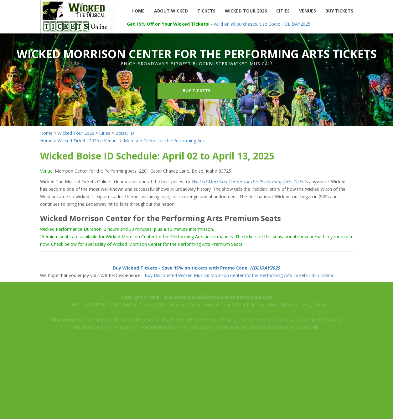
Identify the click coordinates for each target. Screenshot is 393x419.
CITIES (283, 11)
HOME (138, 11)
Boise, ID (124, 133)
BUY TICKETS (339, 11)
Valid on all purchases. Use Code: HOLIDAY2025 (262, 24)
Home (46, 133)
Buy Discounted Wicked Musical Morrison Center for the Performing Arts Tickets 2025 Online (239, 275)
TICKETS (206, 11)
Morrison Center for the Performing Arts (164, 141)
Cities (104, 133)
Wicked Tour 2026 (76, 133)
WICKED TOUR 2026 (246, 11)
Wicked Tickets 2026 (78, 141)
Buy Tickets (196, 90)
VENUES (307, 11)
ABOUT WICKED (171, 11)
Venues (111, 141)
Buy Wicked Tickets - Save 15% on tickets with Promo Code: (196, 268)
